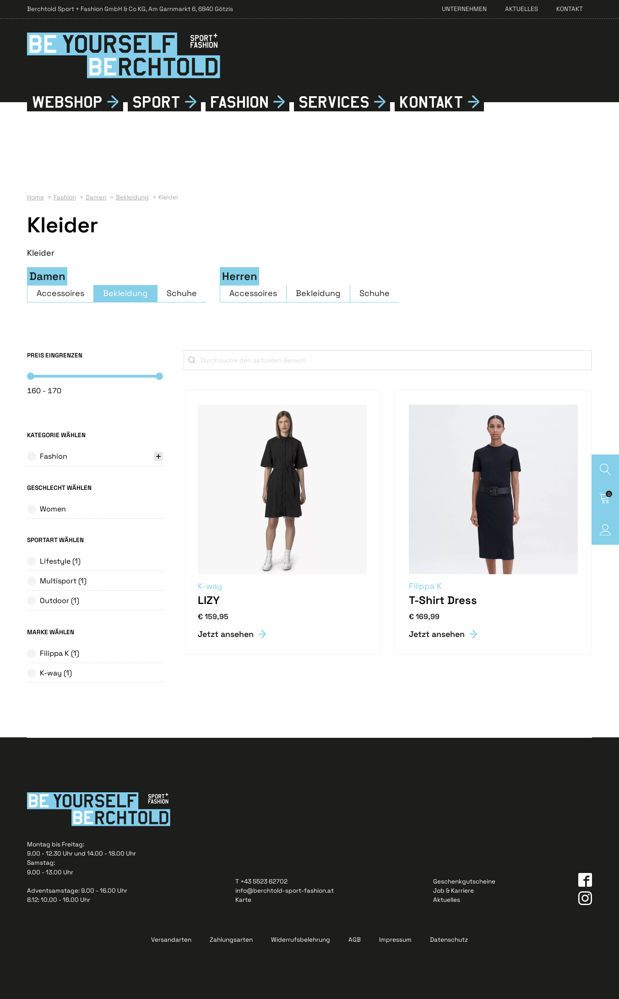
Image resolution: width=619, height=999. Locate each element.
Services (334, 101)
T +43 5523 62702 (261, 881)
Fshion (239, 101)
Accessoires (60, 293)
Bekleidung (125, 293)
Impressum (395, 940)
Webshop (67, 101)
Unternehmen (464, 9)
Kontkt (431, 101)
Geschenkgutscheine (464, 881)
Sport (156, 101)
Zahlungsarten (231, 940)
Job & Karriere (453, 891)
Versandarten (171, 940)
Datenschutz (449, 940)
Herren (239, 276)
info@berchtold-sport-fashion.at (284, 891)
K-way (210, 586)
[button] (95, 459)
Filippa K (425, 586)
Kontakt (569, 9)
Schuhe (182, 293)
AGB (354, 940)
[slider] (30, 376)
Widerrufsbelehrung (300, 940)
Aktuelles (521, 9)
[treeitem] (95, 459)
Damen (47, 276)
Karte (243, 900)
